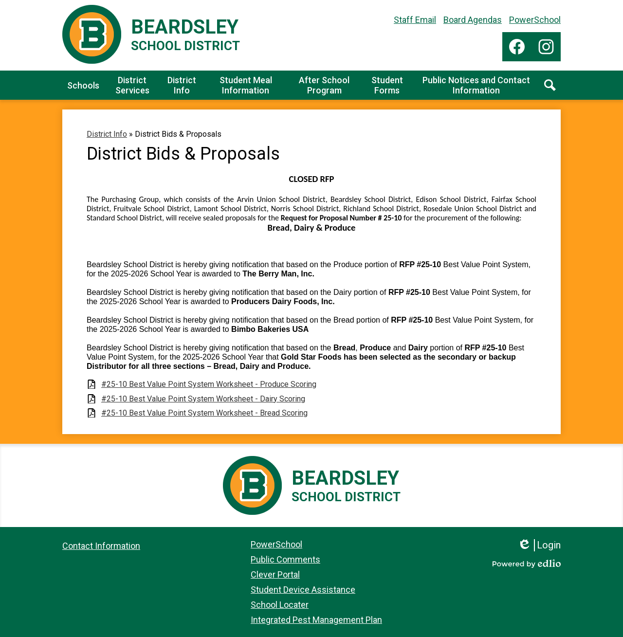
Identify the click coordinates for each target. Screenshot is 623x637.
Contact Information (101, 546)
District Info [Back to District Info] (107, 134)
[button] (83, 85)
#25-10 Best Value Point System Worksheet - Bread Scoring (204, 413)
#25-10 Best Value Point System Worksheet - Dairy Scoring (203, 398)
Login (539, 545)
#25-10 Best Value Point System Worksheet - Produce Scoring (208, 384)
